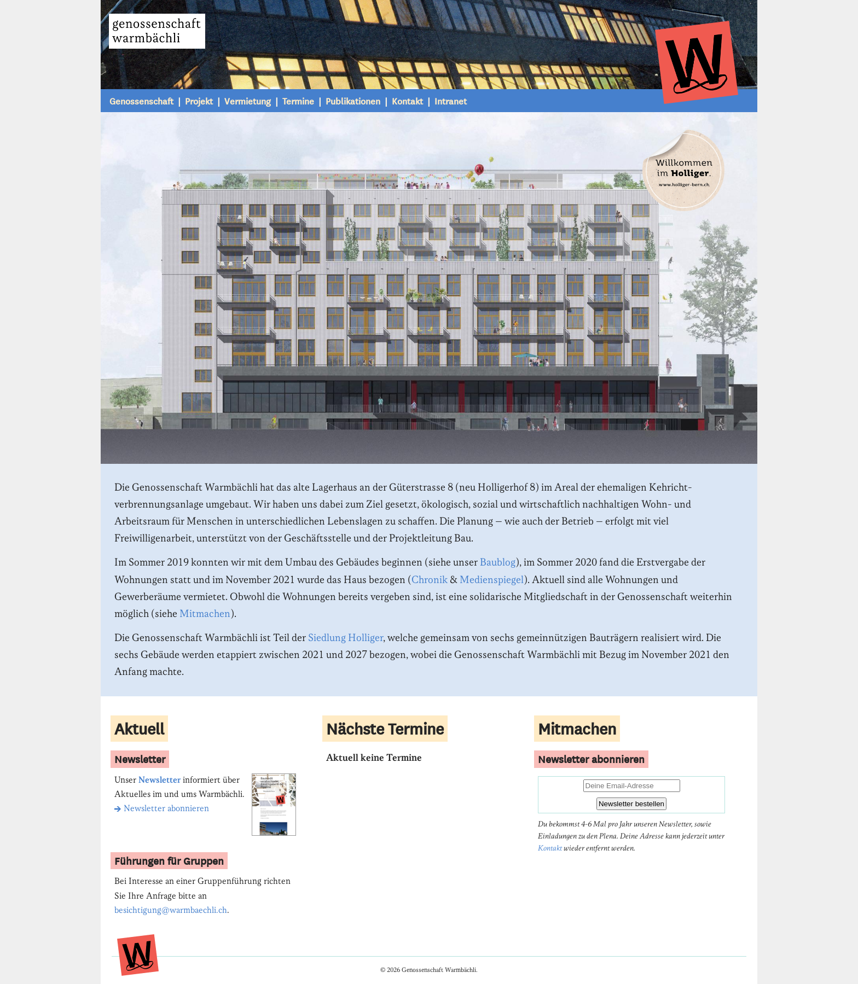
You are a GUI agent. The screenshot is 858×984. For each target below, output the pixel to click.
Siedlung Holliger (345, 638)
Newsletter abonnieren (161, 808)
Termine (298, 100)
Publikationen (353, 100)
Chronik (429, 580)
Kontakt (407, 100)
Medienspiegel (492, 580)
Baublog (497, 562)
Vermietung (247, 100)
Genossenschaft (141, 100)
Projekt (199, 100)
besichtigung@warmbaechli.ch (170, 910)
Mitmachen (204, 614)
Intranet (450, 100)
